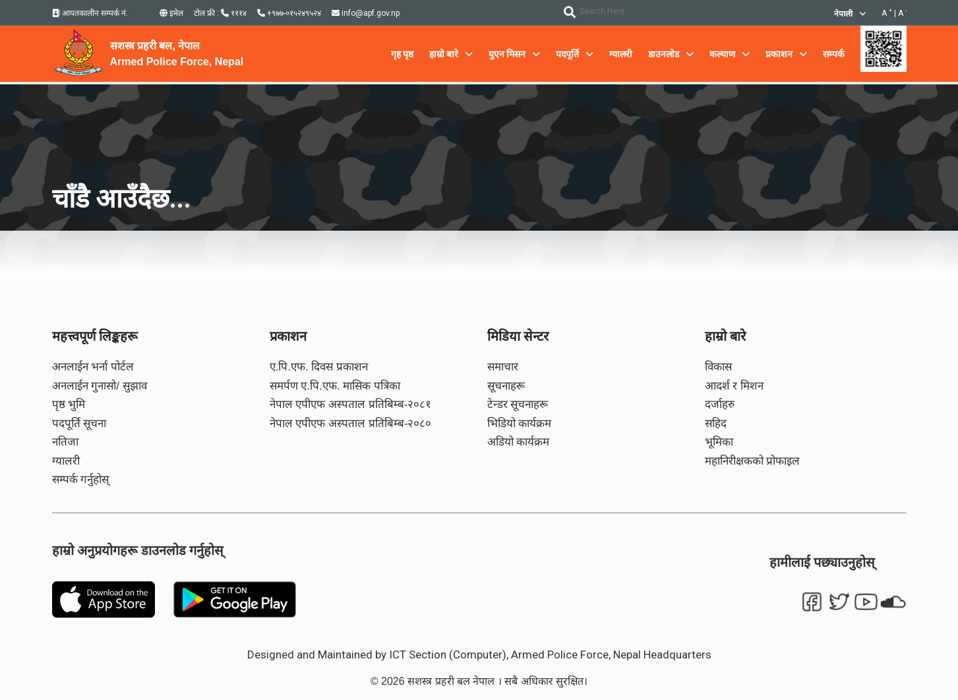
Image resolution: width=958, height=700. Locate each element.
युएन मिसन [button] (514, 54)
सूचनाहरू (506, 386)
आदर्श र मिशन (734, 386)
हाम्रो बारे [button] (451, 54)
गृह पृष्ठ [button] (402, 54)
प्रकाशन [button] (786, 54)
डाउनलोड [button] (671, 54)
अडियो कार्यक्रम (518, 442)
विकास (718, 367)
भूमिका (719, 442)
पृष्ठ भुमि (69, 404)
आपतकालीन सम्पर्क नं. (90, 13)
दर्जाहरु (719, 404)
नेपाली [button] (850, 13)
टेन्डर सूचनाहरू (518, 404)
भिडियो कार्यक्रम (519, 423)
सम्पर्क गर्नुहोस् (80, 479)
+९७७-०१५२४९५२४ (289, 13)
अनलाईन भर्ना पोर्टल (93, 367)
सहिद (716, 423)
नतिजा (65, 442)
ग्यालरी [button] (620, 54)
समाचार (502, 367)
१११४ (234, 13)
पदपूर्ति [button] (574, 54)
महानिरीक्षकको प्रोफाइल (752, 461)
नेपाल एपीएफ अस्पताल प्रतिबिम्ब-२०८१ (351, 404)
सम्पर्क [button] (834, 54)
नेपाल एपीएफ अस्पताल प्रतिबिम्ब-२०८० (351, 423)
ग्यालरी (66, 461)
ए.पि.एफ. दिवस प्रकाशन (319, 367)
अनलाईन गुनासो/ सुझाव (99, 386)
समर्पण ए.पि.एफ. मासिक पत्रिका (335, 386)
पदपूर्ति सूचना (79, 423)
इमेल (171, 13)
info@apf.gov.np (366, 13)
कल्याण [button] (729, 54)
